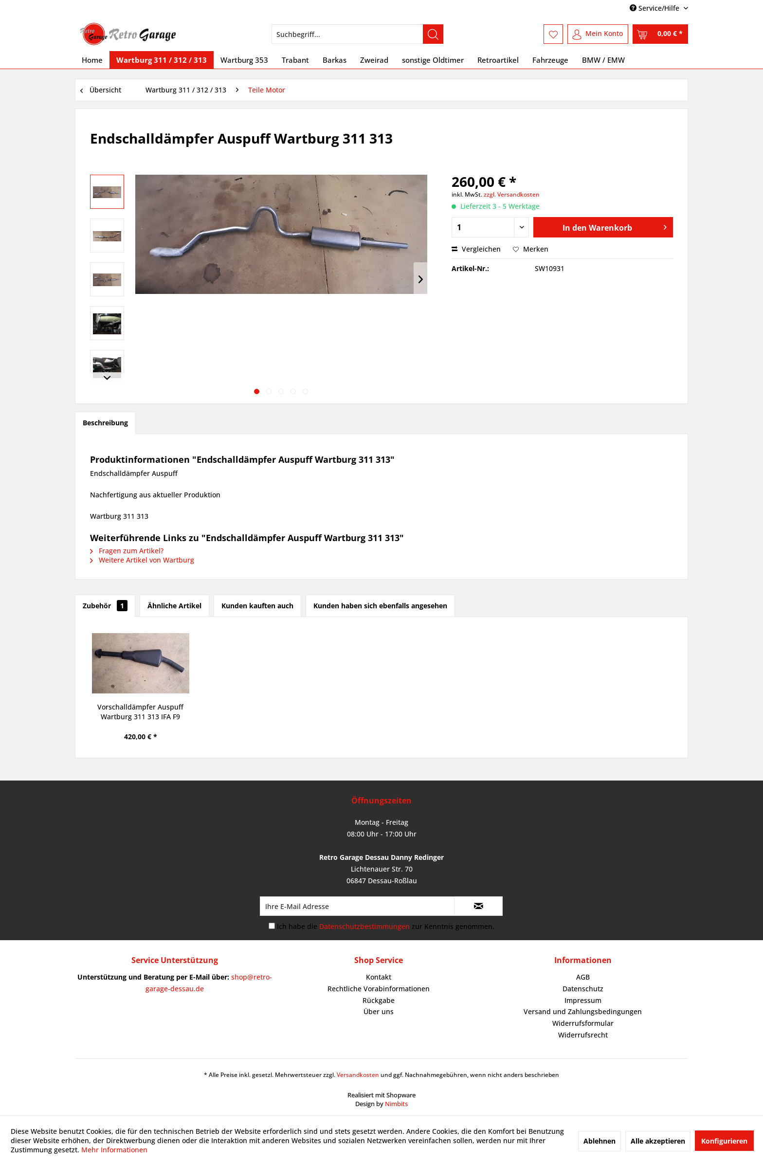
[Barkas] (334, 60)
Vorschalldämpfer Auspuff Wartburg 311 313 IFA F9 (140, 711)
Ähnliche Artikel (174, 605)
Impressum (582, 1000)
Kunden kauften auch (257, 605)
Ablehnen (599, 1141)
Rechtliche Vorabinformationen (378, 988)
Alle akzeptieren (658, 1141)
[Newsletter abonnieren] (478, 906)
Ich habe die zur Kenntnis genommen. (385, 926)
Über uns (378, 1011)
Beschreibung (105, 422)
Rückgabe (379, 1000)
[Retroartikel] (498, 60)
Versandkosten (358, 1075)
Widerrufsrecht (583, 1034)
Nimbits (396, 1103)
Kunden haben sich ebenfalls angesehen (380, 605)
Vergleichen (476, 249)
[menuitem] (357, 34)
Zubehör (105, 605)
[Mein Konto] (597, 34)
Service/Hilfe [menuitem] (655, 8)
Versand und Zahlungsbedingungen (583, 1011)
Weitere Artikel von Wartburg (142, 559)
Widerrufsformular (583, 1023)
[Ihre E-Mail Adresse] (357, 906)
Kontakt (378, 977)
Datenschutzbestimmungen (364, 926)
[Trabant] (295, 60)
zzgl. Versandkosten (512, 194)
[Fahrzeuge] (550, 60)
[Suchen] (433, 34)
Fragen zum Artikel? (127, 550)
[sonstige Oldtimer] (433, 60)
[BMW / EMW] (603, 60)
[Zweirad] (374, 60)
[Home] (92, 60)
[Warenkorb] (660, 34)
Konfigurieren (724, 1141)
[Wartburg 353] (244, 60)
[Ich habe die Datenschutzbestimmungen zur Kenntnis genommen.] (272, 926)
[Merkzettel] (553, 34)
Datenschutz (583, 988)
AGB (583, 977)
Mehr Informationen (114, 1149)
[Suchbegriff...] (357, 34)
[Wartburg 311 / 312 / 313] (161, 60)
